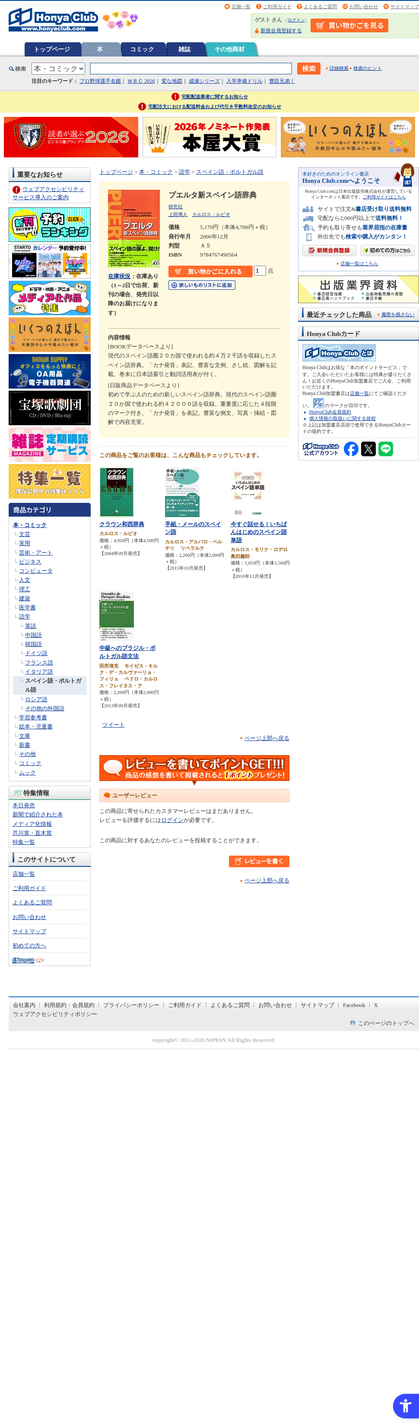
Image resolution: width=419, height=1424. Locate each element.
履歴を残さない (398, 314)
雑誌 (184, 49)
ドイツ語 (36, 653)
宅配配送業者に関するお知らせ (214, 96)
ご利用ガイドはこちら (384, 196)
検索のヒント (367, 68)
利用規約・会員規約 (69, 1005)
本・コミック (30, 525)
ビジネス (30, 561)
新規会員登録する (281, 31)
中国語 (33, 635)
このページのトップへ (386, 1023)
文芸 (24, 534)
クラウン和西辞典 (121, 524)
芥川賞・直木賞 (32, 833)
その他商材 (229, 49)
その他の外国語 (44, 708)
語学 (24, 616)
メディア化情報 (32, 824)
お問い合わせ (363, 6)
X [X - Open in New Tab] (376, 1005)
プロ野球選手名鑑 (100, 81)
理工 (24, 589)
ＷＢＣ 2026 (141, 81)
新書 (24, 745)
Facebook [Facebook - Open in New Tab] (354, 1005)
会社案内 (24, 1005)
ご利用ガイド (277, 6)
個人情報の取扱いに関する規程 (342, 418)
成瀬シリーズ (204, 81)
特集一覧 (24, 842)
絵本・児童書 (36, 726)
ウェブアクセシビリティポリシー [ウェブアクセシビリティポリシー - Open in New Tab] (55, 1014)
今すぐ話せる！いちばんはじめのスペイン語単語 (259, 532)
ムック (27, 772)
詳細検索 (339, 68)
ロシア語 (36, 699)
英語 (30, 626)
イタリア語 (39, 671)
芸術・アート (36, 552)
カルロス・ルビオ (211, 214)
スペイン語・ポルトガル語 (229, 172)
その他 (27, 754)
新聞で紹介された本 (38, 814)
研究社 (175, 206)
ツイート (113, 724)
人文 (24, 580)
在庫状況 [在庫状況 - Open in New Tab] (119, 276)
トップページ (52, 49)
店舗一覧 (241, 6)
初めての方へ (29, 945)
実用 (24, 543)
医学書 (27, 607)
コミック (142, 49)
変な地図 (172, 81)
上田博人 (177, 214)
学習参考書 (33, 717)
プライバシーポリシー (131, 1005)
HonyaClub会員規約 (330, 411)
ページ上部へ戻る (266, 738)
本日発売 (24, 805)
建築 (24, 598)
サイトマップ (404, 6)
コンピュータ (36, 571)
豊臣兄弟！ (282, 81)
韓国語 (33, 644)
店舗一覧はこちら (359, 263)
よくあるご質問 (320, 6)
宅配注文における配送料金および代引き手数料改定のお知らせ (214, 106)
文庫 (24, 736)
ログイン (296, 20)
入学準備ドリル (244, 81)
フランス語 (39, 662)
